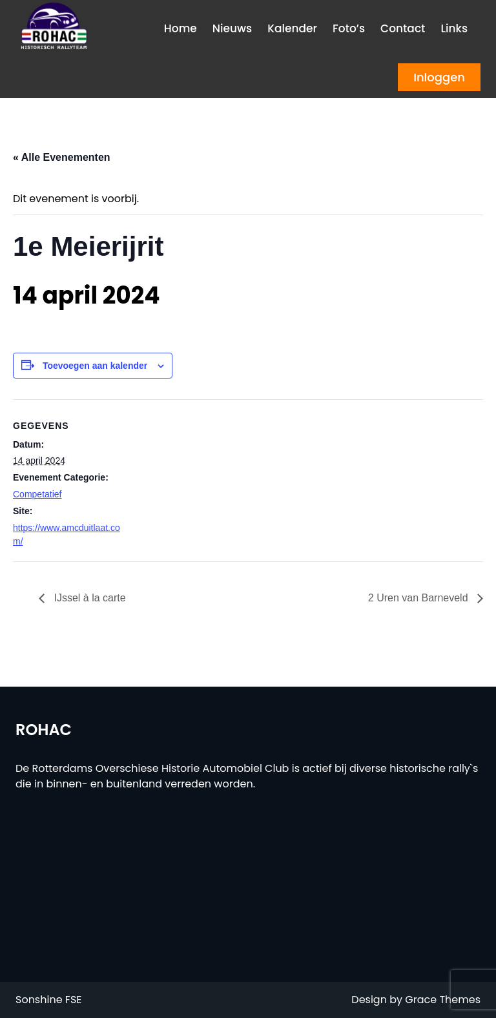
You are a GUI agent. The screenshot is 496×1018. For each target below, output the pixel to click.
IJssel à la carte (88, 597)
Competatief (37, 494)
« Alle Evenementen (61, 157)
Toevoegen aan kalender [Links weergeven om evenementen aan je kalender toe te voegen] (95, 365)
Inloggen (439, 77)
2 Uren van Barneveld (419, 597)
